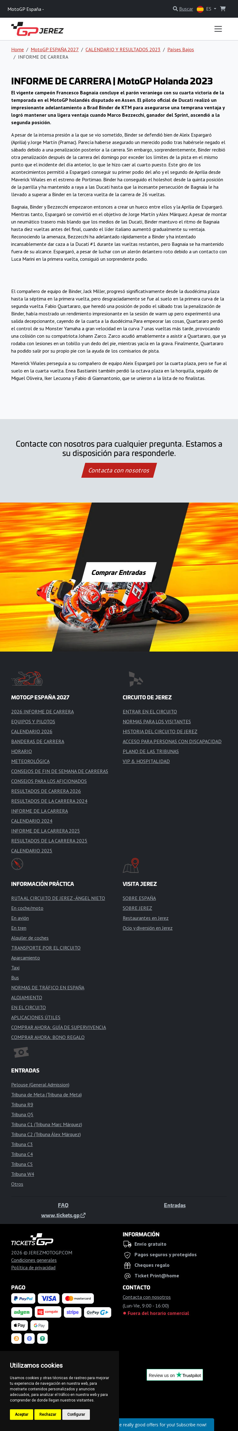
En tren (18, 928)
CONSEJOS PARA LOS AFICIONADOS (49, 781)
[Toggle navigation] (218, 29)
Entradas (175, 1205)
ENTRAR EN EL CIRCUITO (150, 711)
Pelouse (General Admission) (40, 1084)
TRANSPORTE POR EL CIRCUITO (46, 948)
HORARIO (21, 751)
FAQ (63, 1205)
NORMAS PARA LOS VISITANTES (157, 721)
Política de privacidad (33, 1267)
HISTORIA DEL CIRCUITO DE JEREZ (160, 731)
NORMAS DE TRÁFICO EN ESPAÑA (47, 987)
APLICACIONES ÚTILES (35, 1017)
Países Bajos (180, 49)
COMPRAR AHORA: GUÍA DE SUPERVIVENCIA (58, 1027)
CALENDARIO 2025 (31, 850)
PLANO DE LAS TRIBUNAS (151, 751)
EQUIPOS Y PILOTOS (33, 721)
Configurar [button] (76, 1414)
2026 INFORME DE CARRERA (42, 711)
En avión (20, 918)
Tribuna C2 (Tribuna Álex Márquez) (46, 1134)
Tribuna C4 (22, 1154)
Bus (15, 977)
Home (17, 49)
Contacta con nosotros (119, 470)
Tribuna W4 (22, 1174)
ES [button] (205, 9)
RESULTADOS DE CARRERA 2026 (46, 791)
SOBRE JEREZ (137, 908)
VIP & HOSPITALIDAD (146, 761)
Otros (17, 1184)
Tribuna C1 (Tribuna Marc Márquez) (46, 1124)
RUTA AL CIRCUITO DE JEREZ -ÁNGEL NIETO (58, 898)
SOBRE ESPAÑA (139, 898)
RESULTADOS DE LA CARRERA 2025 (49, 840)
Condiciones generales (34, 1260)
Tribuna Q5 (22, 1114)
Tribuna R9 (22, 1104)
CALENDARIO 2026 (31, 731)
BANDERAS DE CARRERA (37, 741)
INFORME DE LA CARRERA (39, 811)
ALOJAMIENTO (26, 997)
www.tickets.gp (63, 1215)
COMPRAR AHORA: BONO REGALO (48, 1037)
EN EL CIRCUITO (28, 1007)
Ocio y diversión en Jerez (148, 928)
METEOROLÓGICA (30, 761)
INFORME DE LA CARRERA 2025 (45, 831)
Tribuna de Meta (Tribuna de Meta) (46, 1094)
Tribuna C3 (22, 1144)
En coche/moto (27, 908)
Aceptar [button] (21, 1414)
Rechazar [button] (47, 1414)
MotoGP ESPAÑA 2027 (55, 49)
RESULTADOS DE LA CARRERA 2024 (49, 801)
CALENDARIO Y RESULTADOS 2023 (123, 49)
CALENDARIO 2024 (31, 821)
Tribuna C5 (22, 1164)
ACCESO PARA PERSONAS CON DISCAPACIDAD (172, 741)
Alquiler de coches (30, 938)
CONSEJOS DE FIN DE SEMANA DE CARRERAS (59, 771)
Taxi (15, 967)
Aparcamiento (25, 958)
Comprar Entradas (119, 572)
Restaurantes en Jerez (146, 918)
